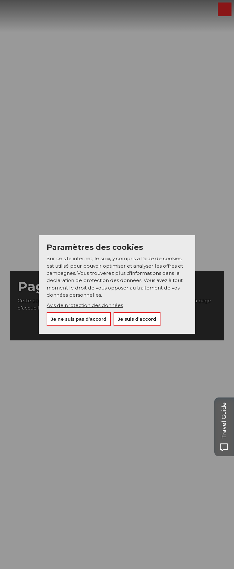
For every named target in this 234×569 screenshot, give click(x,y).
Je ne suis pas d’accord (78, 319)
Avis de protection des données (85, 305)
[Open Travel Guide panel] (224, 426)
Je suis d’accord (137, 319)
